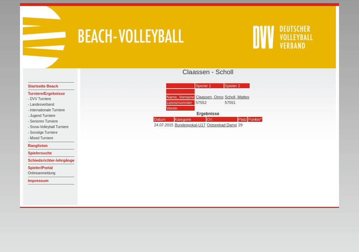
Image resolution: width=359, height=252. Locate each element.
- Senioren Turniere (43, 121)
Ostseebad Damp (222, 125)
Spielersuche (40, 153)
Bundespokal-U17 (190, 125)
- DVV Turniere (39, 99)
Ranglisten (38, 146)
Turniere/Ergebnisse (46, 93)
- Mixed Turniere (40, 138)
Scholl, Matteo (237, 97)
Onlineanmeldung (41, 173)
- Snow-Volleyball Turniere (48, 127)
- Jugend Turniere (41, 116)
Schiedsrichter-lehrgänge (51, 160)
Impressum (38, 180)
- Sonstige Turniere (43, 132)
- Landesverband (41, 104)
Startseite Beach (43, 86)
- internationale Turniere (46, 110)
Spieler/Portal (40, 168)
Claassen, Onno (209, 97)
